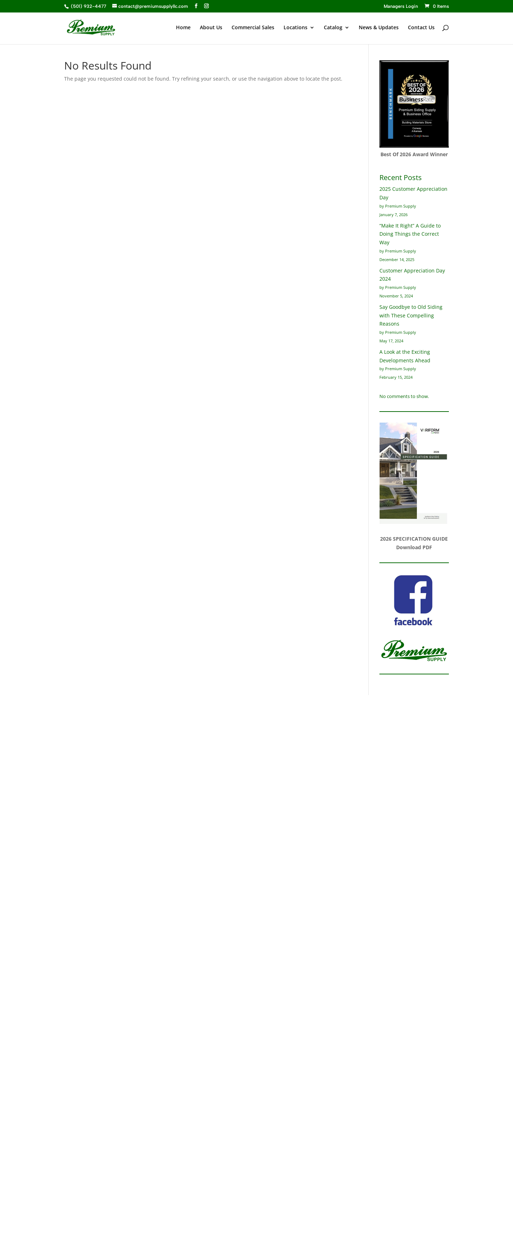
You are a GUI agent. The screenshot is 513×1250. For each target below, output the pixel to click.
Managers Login (401, 6)
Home (183, 28)
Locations (295, 28)
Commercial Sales (253, 28)
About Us (211, 28)
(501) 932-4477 (87, 6)
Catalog (333, 28)
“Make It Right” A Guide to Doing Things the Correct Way (410, 234)
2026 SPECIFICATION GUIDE (414, 538)
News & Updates (379, 28)
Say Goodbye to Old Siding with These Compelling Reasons (410, 315)
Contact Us (421, 28)
